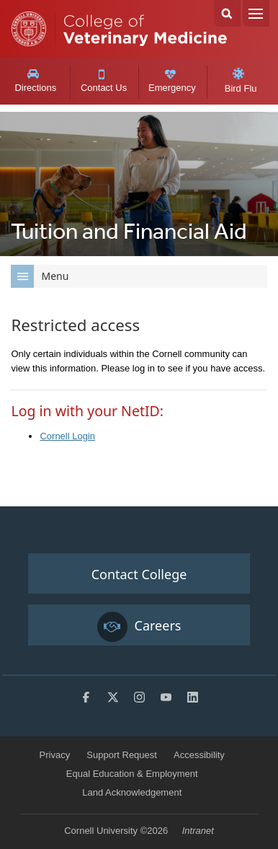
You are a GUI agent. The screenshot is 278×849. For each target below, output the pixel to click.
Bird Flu (241, 81)
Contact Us (104, 81)
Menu (256, 13)
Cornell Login (67, 436)
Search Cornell (227, 13)
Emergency (172, 81)
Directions (35, 81)
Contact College (139, 574)
